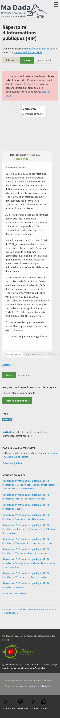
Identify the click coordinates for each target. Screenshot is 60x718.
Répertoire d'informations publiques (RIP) (25, 480)
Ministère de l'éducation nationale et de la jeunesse (27, 553)
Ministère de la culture (13, 508)
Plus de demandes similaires (14, 593)
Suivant (20, 463)
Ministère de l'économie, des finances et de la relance (28, 543)
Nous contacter (32, 664)
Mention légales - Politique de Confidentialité (23, 668)
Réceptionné (21, 158)
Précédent (8, 463)
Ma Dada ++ (9, 432)
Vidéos (34, 704)
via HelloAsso (42, 686)
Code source (8, 704)
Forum (44, 704)
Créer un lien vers (34, 354)
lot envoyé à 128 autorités (28, 52)
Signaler (53, 354)
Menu (55, 4)
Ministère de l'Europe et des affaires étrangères (25, 577)
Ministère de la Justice (37, 48)
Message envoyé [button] (19, 154)
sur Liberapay (26, 686)
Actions (10, 60)
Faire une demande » (17, 400)
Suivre (27, 60)
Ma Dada (24, 11)
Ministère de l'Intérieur (13, 587)
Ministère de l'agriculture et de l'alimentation (23, 519)
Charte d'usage (50, 664)
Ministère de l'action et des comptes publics (23, 498)
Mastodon (23, 704)
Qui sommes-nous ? (11, 664)
